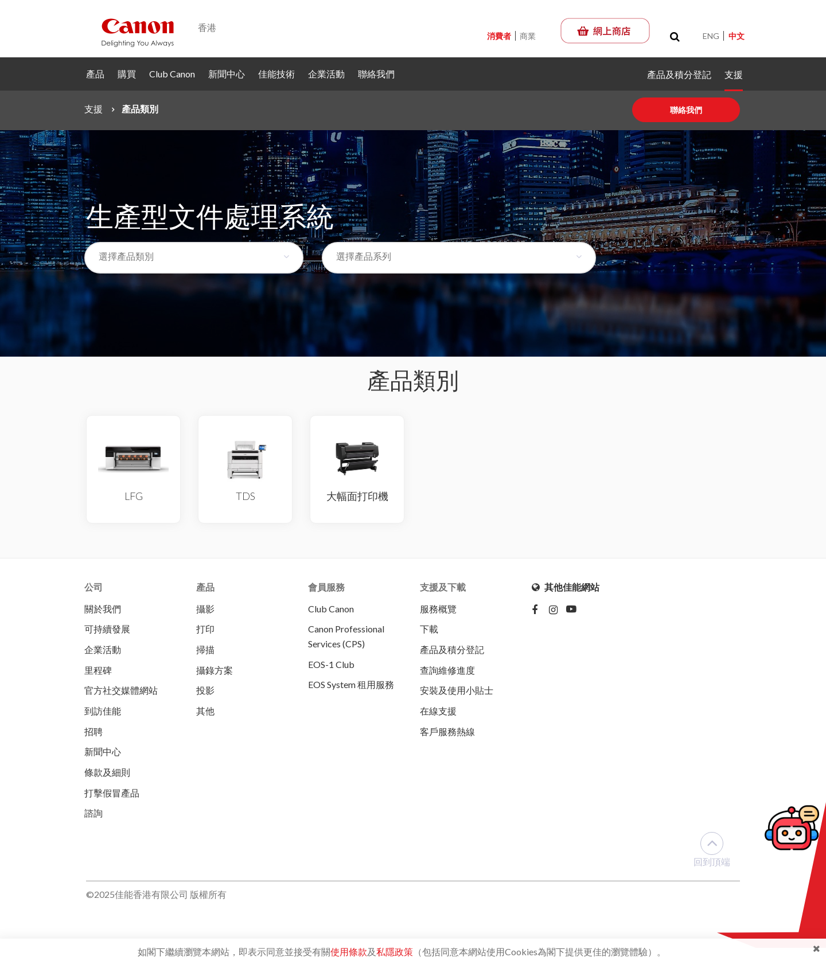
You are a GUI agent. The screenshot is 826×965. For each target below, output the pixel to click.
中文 (736, 36)
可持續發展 (107, 629)
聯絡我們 (376, 73)
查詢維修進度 (447, 670)
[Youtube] (574, 610)
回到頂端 (711, 851)
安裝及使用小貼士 (456, 691)
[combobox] (193, 258)
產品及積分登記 (679, 74)
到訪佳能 (102, 711)
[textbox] (186, 256)
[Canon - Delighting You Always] (137, 32)
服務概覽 (438, 608)
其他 (205, 711)
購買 (127, 73)
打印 (205, 629)
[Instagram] (557, 610)
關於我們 (102, 608)
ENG (711, 36)
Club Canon (172, 73)
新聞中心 (226, 73)
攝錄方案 (214, 670)
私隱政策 (394, 951)
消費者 (500, 36)
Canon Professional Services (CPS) (346, 637)
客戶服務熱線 (447, 732)
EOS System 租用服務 (351, 685)
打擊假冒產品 (111, 794)
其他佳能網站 (565, 586)
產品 (95, 73)
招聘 (93, 732)
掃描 (205, 649)
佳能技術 (276, 73)
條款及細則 (107, 773)
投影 (205, 691)
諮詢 (93, 815)
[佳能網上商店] (605, 31)
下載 (429, 629)
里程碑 (98, 670)
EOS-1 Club (331, 664)
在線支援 (438, 711)
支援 (733, 74)
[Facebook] (540, 610)
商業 (528, 36)
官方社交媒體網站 (121, 691)
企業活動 (326, 73)
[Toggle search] (675, 36)
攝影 (205, 608)
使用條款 (348, 951)
